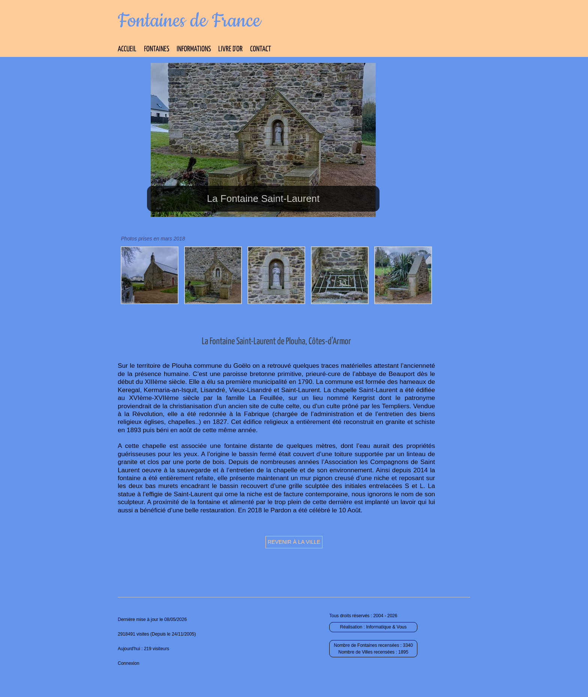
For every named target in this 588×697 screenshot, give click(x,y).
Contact (260, 49)
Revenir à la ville (294, 542)
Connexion (128, 663)
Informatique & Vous (386, 627)
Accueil (127, 49)
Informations (194, 49)
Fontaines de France (189, 20)
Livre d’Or (230, 49)
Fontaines (156, 49)
